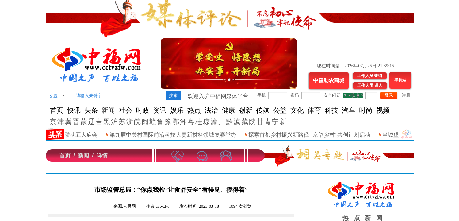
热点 (194, 110)
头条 (91, 110)
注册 (406, 95)
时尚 (366, 110)
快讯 (74, 110)
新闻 (108, 110)
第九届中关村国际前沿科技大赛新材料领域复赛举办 (179, 135)
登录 (388, 95)
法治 (211, 110)
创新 (245, 110)
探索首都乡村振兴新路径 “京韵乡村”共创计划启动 (316, 135)
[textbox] (120, 96)
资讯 (159, 110)
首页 (56, 110)
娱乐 (177, 110)
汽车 (348, 110)
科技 (331, 110)
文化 (297, 110)
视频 (383, 110)
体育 (314, 110)
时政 (142, 110)
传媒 (263, 110)
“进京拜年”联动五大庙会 (74, 135)
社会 (125, 110)
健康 (228, 110)
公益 (280, 110)
